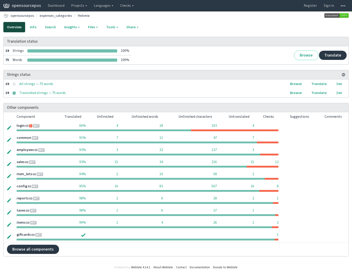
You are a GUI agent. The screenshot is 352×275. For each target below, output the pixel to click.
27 (215, 210)
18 (161, 125)
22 (161, 149)
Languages (103, 5)
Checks (127, 5)
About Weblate (163, 267)
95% (82, 186)
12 (277, 161)
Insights (72, 27)
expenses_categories (56, 15)
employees (25, 149)
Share (132, 27)
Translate (332, 55)
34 (161, 161)
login (21, 125)
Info (33, 27)
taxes (21, 210)
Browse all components (33, 249)
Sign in (329, 5)
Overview (14, 27)
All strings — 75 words (36, 83)
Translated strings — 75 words (42, 92)
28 (215, 198)
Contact (181, 267)
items (21, 222)
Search (50, 27)
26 (215, 222)
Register (310, 5)
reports (23, 198)
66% (82, 125)
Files (93, 27)
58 (215, 174)
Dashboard (56, 5)
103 (214, 125)
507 (214, 186)
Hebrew (84, 15)
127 (214, 149)
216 (214, 161)
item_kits (24, 174)
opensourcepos (22, 5)
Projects (79, 5)
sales (20, 161)
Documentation (200, 267)
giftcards (24, 234)
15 (116, 161)
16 (116, 186)
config (22, 186)
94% (82, 174)
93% (82, 149)
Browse (306, 55)
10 (161, 174)
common (24, 137)
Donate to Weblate (225, 267)
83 (161, 186)
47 (215, 137)
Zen (339, 83)
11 (161, 137)
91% (82, 137)
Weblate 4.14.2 (140, 267)
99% (82, 222)
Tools (112, 27)
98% (82, 198)
